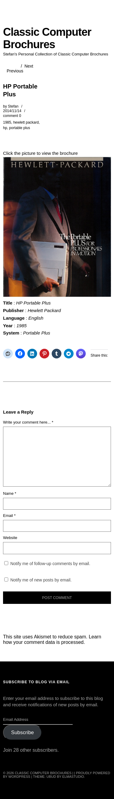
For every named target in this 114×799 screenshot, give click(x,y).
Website (10, 537)
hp (5, 128)
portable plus (19, 128)
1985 (7, 122)
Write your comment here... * (28, 422)
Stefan (13, 106)
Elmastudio (73, 776)
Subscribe (22, 732)
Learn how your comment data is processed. (52, 639)
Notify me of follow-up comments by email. (50, 563)
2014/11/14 (12, 111)
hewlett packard (26, 122)
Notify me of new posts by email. (41, 580)
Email (9, 515)
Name (9, 493)
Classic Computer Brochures (47, 38)
